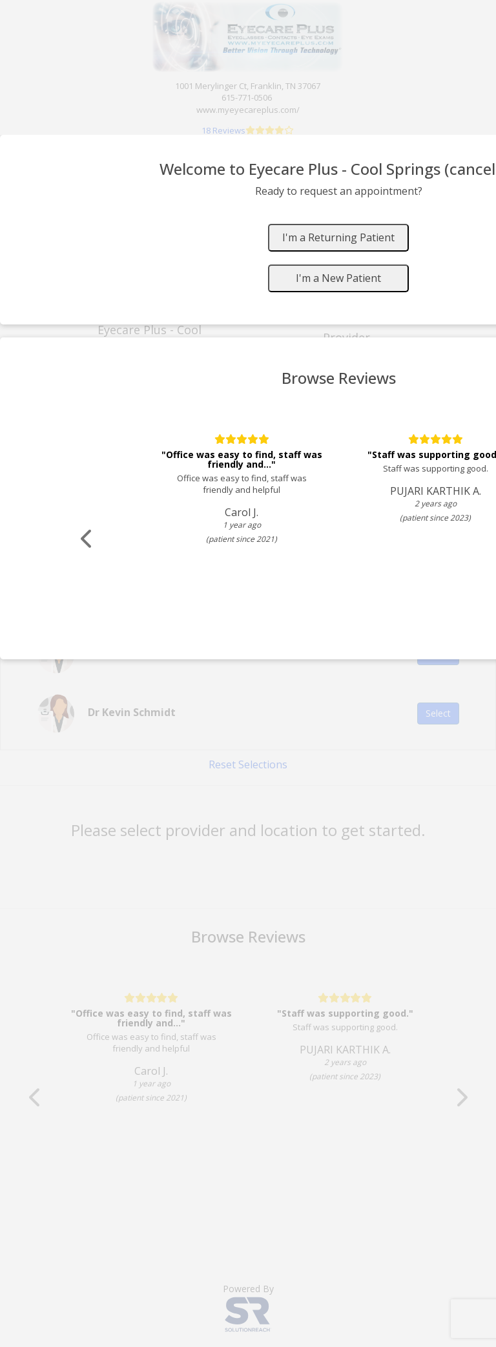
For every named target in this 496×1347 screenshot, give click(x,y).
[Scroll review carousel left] (87, 539)
